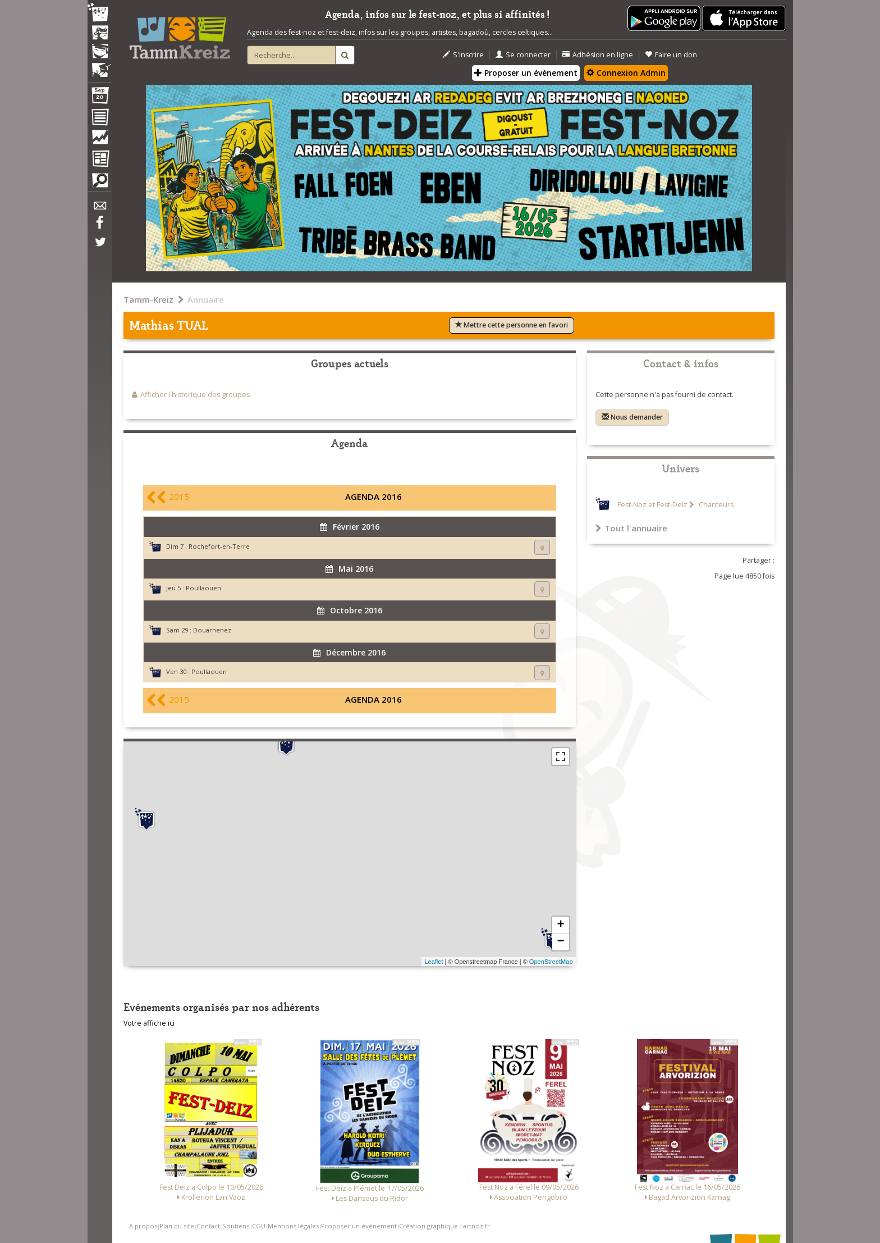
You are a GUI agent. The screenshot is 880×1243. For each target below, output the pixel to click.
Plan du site (176, 1226)
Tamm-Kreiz (148, 299)
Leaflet (433, 961)
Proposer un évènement (526, 72)
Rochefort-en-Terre (219, 546)
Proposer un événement (359, 1226)
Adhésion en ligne (597, 55)
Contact (208, 1226)
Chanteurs (715, 504)
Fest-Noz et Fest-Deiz (652, 504)
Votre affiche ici (149, 1023)
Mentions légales (293, 1226)
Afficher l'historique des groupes (195, 394)
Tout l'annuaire (631, 528)
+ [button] (560, 925)
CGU (258, 1226)
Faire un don (671, 55)
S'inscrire (463, 55)
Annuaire (205, 299)
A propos (143, 1226)
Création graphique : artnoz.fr (444, 1226)
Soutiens (235, 1226)
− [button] (560, 942)
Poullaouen (203, 588)
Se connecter (523, 55)
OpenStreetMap (551, 961)
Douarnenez (212, 630)
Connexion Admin (626, 72)
